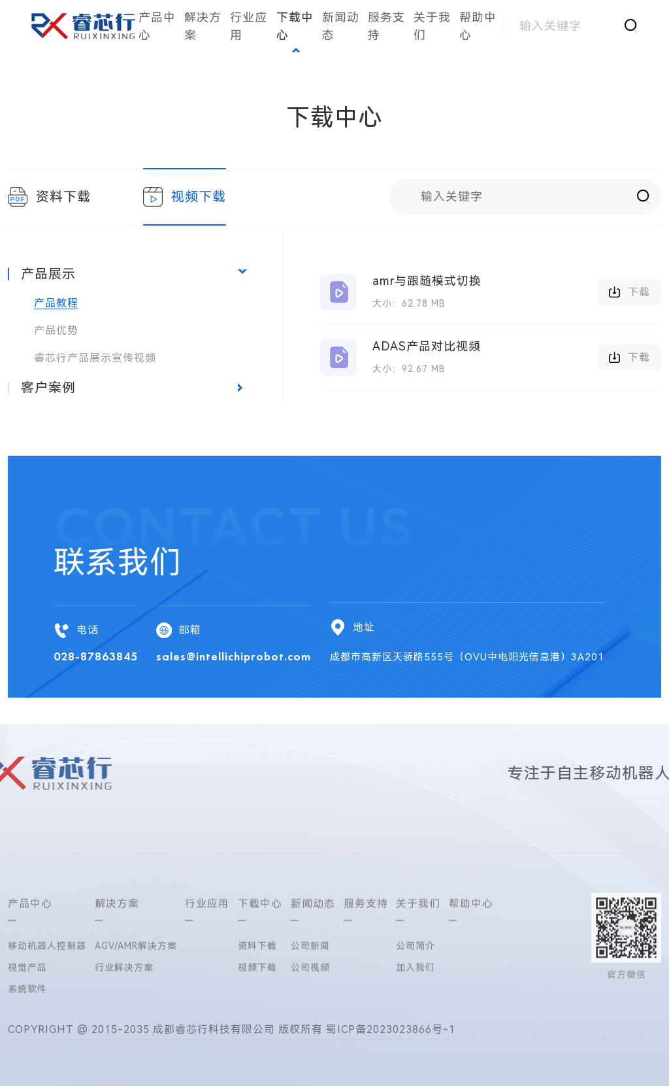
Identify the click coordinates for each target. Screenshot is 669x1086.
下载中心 (295, 26)
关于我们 (432, 26)
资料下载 (49, 197)
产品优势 (56, 330)
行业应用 (248, 26)
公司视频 (310, 1024)
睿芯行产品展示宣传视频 (95, 358)
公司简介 (415, 1003)
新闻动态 (340, 26)
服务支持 (386, 26)
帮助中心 (478, 26)
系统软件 (27, 1046)
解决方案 (202, 26)
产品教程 (56, 303)
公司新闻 (310, 1003)
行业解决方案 (124, 1024)
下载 (629, 292)
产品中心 (157, 26)
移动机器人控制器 (47, 1003)
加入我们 (415, 1024)
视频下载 (184, 197)
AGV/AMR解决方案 (136, 1003)
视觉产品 (27, 1024)
